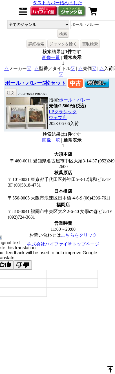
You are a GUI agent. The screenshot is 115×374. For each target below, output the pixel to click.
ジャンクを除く (63, 44)
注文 (11, 92)
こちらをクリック (79, 235)
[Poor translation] (23, 265)
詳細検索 (36, 44)
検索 (63, 33)
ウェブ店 (58, 117)
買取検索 (90, 44)
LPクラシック (63, 111)
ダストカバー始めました (57, 2)
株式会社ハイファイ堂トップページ (63, 244)
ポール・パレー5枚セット (35, 83)
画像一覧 (51, 57)
